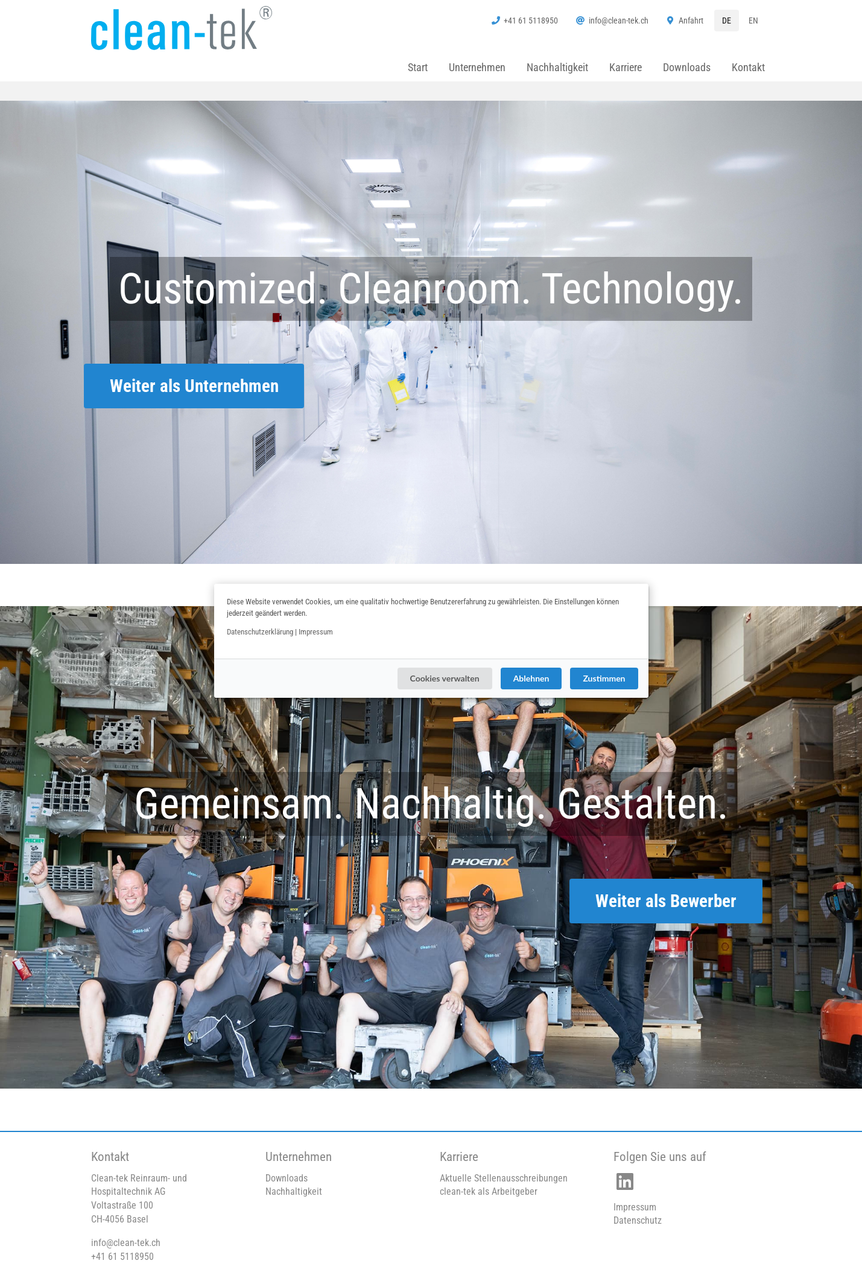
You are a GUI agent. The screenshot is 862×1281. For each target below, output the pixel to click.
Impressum (316, 631)
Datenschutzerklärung (260, 631)
